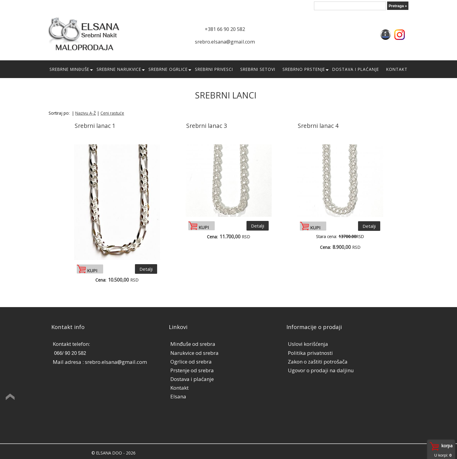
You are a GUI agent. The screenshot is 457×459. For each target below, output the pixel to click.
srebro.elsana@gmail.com (225, 41)
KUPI (92, 269)
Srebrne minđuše (69, 69)
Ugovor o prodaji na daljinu (321, 370)
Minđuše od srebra (192, 343)
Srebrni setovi (257, 69)
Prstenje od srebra (192, 370)
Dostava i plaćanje (355, 69)
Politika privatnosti (310, 352)
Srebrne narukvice (119, 69)
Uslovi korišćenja (308, 343)
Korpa (447, 445)
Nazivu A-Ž (85, 113)
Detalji (146, 269)
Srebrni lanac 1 (95, 126)
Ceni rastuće (112, 113)
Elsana (178, 396)
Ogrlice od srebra (191, 361)
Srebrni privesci (214, 69)
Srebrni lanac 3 (206, 126)
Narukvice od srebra (194, 352)
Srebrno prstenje (303, 69)
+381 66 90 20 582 (225, 29)
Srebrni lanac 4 (318, 126)
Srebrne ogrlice (168, 69)
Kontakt (397, 69)
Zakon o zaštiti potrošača (318, 361)
